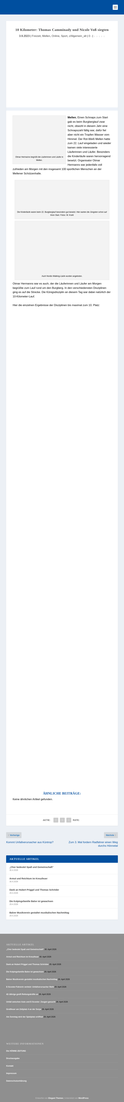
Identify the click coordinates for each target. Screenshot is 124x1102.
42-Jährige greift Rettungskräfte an (22, 994)
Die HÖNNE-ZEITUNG (16, 1051)
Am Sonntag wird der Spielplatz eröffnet (24, 1017)
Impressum (11, 1073)
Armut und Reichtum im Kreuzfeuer (28, 878)
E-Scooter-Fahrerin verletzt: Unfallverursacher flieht (30, 987)
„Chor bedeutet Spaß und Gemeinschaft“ (31, 867)
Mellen (46, 36)
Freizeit (36, 36)
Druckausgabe (13, 1058)
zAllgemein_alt (78, 36)
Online (55, 36)
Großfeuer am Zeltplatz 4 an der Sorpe (23, 1009)
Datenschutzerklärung (16, 1081)
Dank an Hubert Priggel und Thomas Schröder (34, 890)
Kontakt (9, 1066)
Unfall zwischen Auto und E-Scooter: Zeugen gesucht (30, 1002)
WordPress (83, 1098)
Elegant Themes (55, 1098)
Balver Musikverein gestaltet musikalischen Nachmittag (39, 912)
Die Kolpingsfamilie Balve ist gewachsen (31, 901)
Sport (64, 36)
